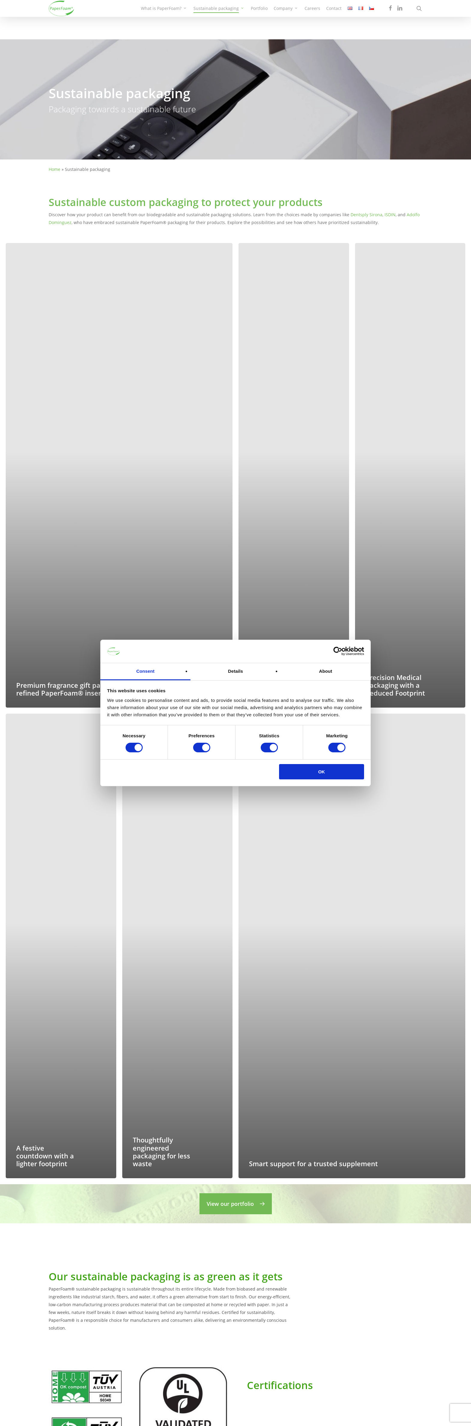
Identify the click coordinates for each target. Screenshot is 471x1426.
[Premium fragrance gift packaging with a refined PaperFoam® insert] (119, 475)
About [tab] (325, 671)
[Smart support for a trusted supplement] (352, 946)
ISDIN (390, 214)
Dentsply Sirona (366, 214)
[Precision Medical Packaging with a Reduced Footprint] (410, 475)
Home (54, 169)
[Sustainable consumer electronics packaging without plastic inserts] (294, 475)
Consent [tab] (145, 671)
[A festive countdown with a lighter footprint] (61, 946)
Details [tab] (235, 671)
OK (321, 771)
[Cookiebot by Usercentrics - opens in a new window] (337, 651)
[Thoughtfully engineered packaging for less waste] (177, 946)
